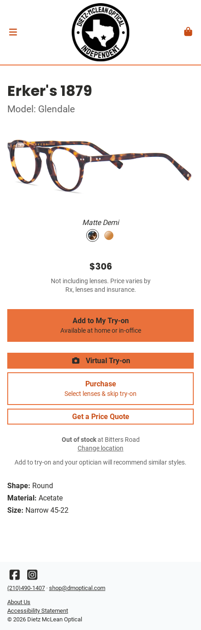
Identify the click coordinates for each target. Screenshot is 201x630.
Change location (100, 448)
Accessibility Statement (37, 610)
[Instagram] (32, 577)
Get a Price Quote (100, 416)
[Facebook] (14, 577)
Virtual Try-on (100, 360)
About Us (18, 602)
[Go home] (100, 32)
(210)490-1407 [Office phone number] (26, 588)
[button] (13, 32)
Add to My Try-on (100, 325)
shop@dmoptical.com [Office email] (77, 588)
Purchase (100, 389)
